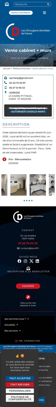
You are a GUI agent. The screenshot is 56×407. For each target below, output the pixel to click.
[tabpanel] (37, 185)
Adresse (14, 92)
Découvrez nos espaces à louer (28, 304)
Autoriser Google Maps (28, 111)
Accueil (6, 68)
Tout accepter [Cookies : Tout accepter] (19, 378)
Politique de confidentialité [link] (20, 398)
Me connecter (29, 340)
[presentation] (24, 200)
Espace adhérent (20, 13)
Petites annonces (21, 68)
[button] (44, 12)
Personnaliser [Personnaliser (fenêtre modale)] (20, 390)
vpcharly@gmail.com (21, 78)
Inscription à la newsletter (28, 271)
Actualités (11, 324)
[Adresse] (5, 92)
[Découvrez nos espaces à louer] (28, 297)
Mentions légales (44, 346)
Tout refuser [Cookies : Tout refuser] (20, 384)
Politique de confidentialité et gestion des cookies (25, 348)
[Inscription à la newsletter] (28, 268)
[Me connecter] (16, 341)
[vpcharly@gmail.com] (5, 77)
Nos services (12, 330)
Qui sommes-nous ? (16, 318)
